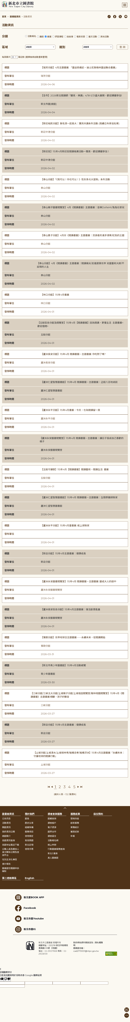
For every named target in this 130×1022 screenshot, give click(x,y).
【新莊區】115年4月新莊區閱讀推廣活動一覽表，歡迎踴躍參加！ (75, 151)
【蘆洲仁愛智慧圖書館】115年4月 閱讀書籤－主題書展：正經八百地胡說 (79, 382)
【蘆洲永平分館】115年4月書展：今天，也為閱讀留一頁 (70, 410)
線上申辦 (52, 845)
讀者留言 (52, 836)
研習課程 (59, 36)
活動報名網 (53, 840)
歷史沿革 (29, 823)
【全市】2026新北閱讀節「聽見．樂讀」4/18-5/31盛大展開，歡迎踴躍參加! (81, 95)
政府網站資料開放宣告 (83, 942)
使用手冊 (29, 849)
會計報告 (6, 864)
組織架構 (29, 827)
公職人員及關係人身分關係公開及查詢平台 (10, 852)
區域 (5, 47)
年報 (72, 836)
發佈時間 (9, 84)
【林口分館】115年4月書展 (55, 294)
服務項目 (29, 831)
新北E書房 (53, 853)
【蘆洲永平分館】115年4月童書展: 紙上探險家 (65, 525)
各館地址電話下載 (10, 845)
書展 (49, 36)
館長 (27, 818)
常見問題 (29, 840)
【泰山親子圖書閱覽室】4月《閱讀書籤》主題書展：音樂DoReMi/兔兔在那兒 (82, 207)
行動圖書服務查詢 (56, 849)
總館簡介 (6, 836)
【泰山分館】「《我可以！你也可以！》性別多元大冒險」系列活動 (75, 179)
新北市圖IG (25, 929)
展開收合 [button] (65, 808)
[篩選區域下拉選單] (40, 47)
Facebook (25, 908)
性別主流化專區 (9, 859)
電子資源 (52, 827)
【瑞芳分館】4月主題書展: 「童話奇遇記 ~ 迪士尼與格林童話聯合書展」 (79, 67)
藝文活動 (93, 36)
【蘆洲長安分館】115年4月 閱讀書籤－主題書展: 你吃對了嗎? (73, 354)
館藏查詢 (52, 818)
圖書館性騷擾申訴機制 (10, 870)
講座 (41, 36)
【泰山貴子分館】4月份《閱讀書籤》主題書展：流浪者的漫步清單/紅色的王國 (82, 235)
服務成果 (75, 814)
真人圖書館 (53, 858)
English (29, 878)
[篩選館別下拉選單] (98, 47)
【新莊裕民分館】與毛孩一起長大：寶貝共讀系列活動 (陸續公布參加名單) (80, 123)
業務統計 (74, 827)
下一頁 (78, 787)
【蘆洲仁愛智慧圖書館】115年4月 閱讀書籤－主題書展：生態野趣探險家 (79, 497)
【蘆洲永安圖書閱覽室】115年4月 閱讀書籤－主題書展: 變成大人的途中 (78, 581)
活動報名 (32, 36)
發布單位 (9, 75)
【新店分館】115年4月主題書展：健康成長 (63, 553)
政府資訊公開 (8, 831)
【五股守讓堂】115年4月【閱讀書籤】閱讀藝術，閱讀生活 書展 (75, 469)
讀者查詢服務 (55, 814)
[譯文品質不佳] (7, 979)
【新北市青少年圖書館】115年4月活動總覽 (63, 665)
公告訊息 (6, 818)
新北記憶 (29, 845)
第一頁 (49, 787)
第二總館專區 (9, 878)
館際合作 (52, 831)
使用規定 (29, 836)
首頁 (4, 16)
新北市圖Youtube (29, 918)
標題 (7, 67)
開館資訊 (6, 827)
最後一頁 (81, 787)
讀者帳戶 (52, 823)
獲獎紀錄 (74, 831)
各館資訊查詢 (8, 840)
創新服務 (74, 823)
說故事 (70, 36)
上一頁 (52, 787)
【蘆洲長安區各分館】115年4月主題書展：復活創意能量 (70, 609)
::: (1, 2)
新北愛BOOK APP (29, 897)
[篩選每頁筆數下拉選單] (14, 57)
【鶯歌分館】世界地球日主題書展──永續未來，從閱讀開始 (73, 637)
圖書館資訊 (15, 16)
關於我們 (29, 814)
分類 (5, 36)
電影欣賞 (81, 36)
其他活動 (104, 36)
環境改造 (74, 818)
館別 (62, 47)
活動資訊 (6, 823)
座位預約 (98, 814)
